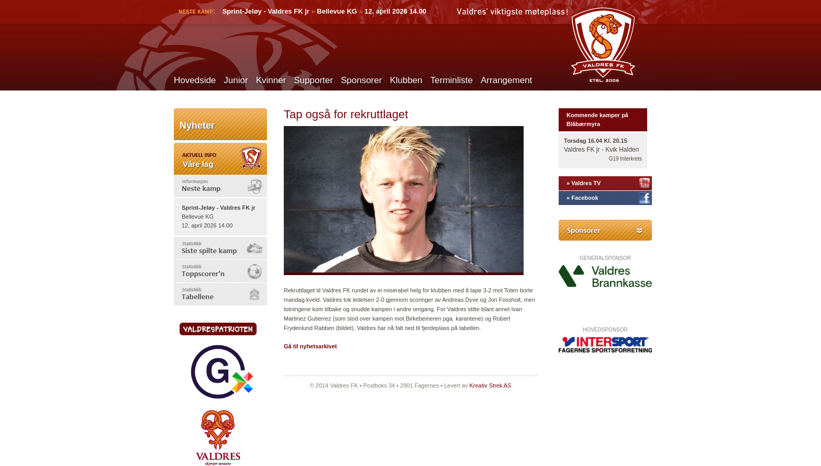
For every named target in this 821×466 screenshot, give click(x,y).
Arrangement (506, 80)
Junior (236, 80)
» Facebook (582, 198)
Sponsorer (361, 80)
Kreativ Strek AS (490, 385)
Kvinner (271, 80)
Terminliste (451, 80)
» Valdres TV (584, 183)
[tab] (220, 186)
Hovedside (195, 80)
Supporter (313, 80)
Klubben (406, 80)
